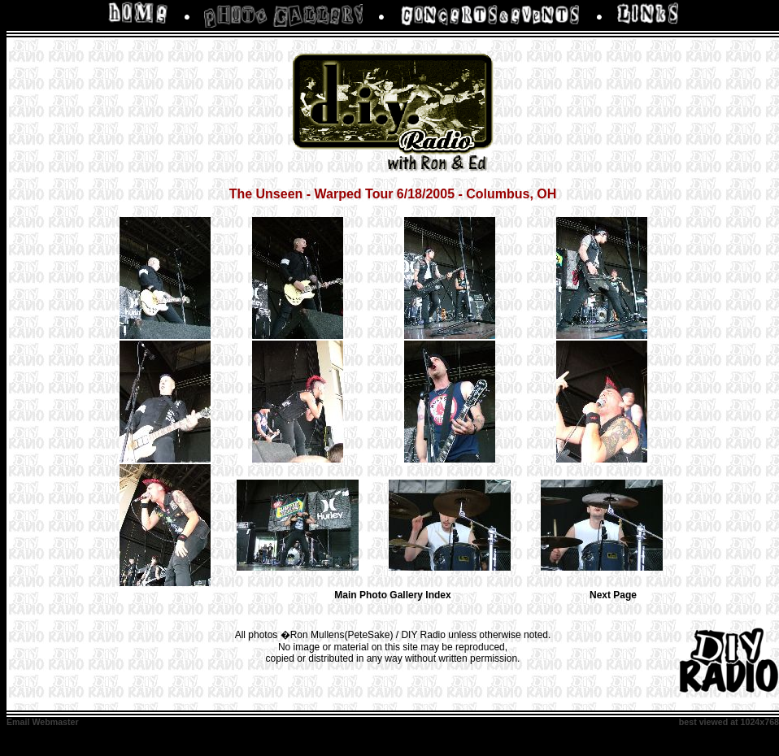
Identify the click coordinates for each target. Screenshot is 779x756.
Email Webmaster (43, 722)
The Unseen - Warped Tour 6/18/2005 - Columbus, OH (393, 194)
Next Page (613, 595)
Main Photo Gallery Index (392, 595)
